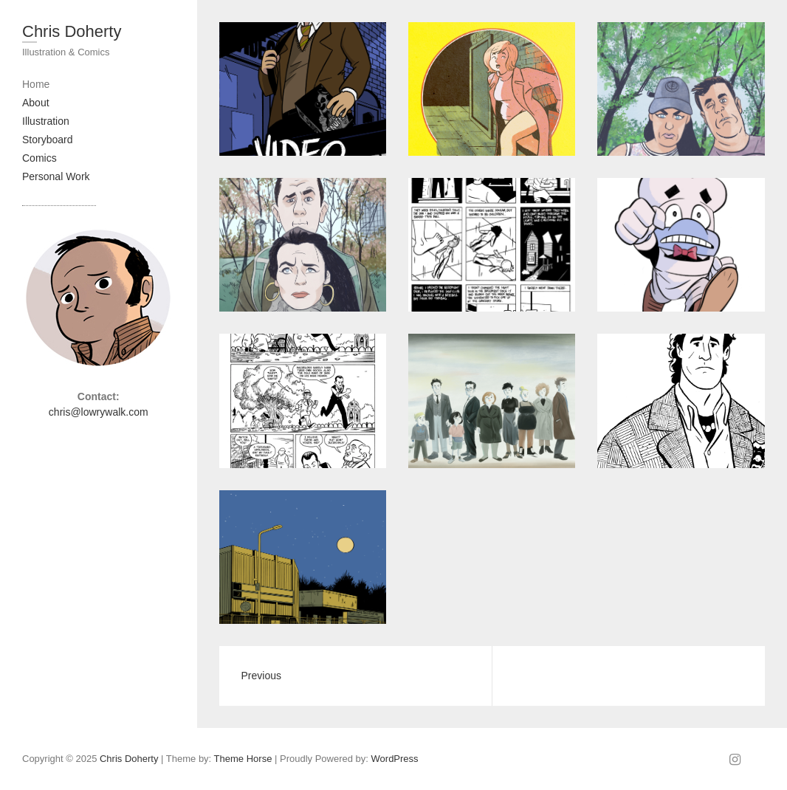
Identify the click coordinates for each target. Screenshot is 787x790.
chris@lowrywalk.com (98, 412)
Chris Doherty (71, 31)
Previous (261, 675)
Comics (39, 158)
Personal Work (56, 176)
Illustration (45, 121)
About (35, 103)
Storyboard (47, 139)
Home (35, 84)
